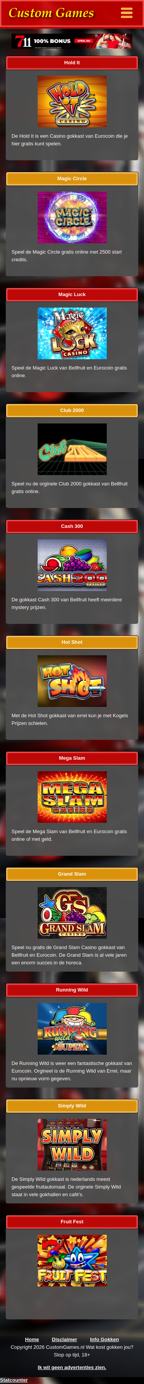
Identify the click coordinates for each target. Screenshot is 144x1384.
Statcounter (14, 1380)
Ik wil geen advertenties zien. (72, 1367)
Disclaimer (64, 1339)
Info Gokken (104, 1339)
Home (32, 1339)
